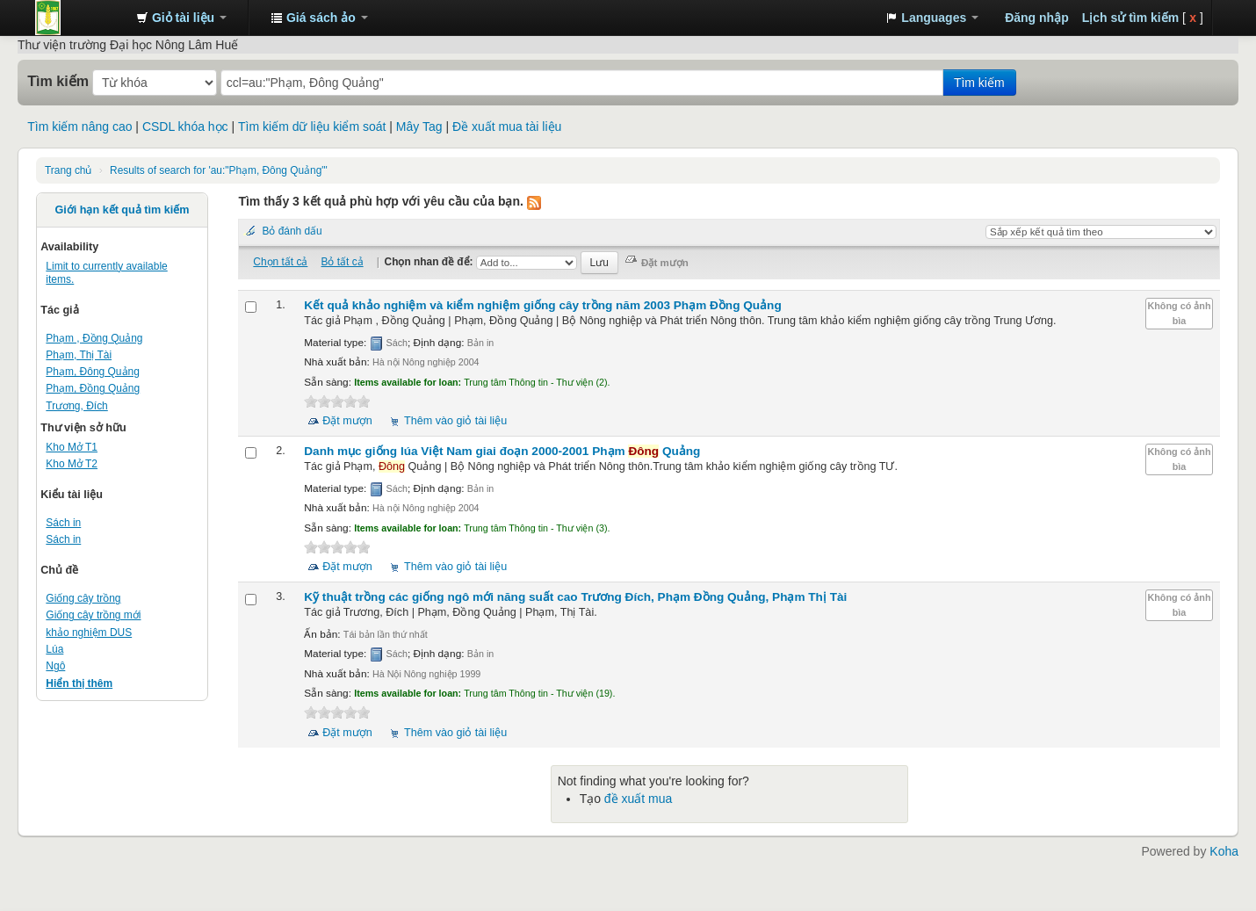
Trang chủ (68, 170)
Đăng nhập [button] (1037, 18)
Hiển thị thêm (79, 683)
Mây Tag (419, 126)
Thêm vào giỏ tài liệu (455, 421)
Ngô (55, 666)
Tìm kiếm (58, 81)
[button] (181, 17)
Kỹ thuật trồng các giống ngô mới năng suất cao (575, 597)
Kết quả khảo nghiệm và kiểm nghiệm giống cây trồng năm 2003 (542, 305)
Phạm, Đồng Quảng (93, 388)
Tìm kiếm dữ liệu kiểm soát (312, 126)
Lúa (54, 649)
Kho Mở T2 (71, 464)
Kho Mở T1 (71, 447)
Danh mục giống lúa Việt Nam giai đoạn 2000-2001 (502, 451)
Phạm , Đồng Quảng (94, 338)
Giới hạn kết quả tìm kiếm (122, 210)
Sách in (63, 523)
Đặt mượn (347, 421)
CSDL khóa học (185, 126)
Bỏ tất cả (342, 262)
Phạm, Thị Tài (79, 355)
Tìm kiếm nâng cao (79, 126)
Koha (1223, 851)
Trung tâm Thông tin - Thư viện (79, 17)
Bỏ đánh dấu (291, 231)
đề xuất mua (638, 799)
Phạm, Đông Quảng (92, 371)
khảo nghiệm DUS (89, 632)
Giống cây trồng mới (93, 615)
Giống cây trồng (83, 598)
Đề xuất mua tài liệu (506, 126)
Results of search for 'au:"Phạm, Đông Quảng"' (219, 170)
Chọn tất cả (280, 262)
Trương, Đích (76, 406)
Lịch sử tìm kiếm (1130, 18)
